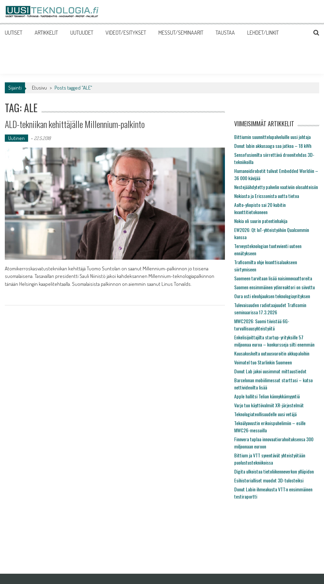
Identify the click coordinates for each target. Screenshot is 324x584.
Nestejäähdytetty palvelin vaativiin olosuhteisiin (276, 186)
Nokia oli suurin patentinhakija (260, 220)
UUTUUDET (81, 32)
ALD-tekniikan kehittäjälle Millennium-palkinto (75, 124)
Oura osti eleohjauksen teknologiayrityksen (272, 296)
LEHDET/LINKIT (263, 32)
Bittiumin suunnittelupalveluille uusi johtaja (272, 136)
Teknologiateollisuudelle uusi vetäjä (265, 414)
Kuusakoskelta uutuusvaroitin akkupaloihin (271, 353)
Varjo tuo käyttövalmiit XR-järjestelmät (269, 405)
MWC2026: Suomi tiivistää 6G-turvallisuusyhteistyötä (261, 324)
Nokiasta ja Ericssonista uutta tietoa (266, 195)
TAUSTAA (225, 32)
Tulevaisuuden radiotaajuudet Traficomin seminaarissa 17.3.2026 (270, 308)
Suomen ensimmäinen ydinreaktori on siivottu (274, 287)
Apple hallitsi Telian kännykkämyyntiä (267, 396)
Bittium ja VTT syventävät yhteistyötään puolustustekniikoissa (269, 459)
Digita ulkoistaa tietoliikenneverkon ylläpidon (274, 471)
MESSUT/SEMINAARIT (180, 32)
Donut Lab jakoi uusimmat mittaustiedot (270, 371)
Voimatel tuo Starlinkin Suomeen (263, 362)
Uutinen (16, 138)
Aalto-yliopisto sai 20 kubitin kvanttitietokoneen (260, 208)
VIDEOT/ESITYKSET (126, 32)
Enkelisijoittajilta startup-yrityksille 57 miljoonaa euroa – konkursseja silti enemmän (274, 341)
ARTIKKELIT (46, 32)
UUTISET (13, 32)
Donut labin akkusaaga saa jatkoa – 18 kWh (272, 145)
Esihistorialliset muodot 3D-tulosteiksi (268, 480)
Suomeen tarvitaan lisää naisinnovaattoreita (273, 278)
